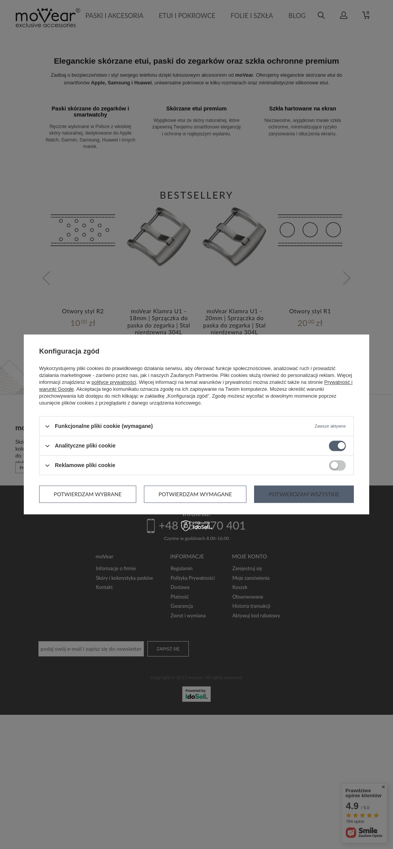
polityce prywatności (114, 382)
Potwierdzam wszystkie (304, 494)
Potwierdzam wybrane (88, 494)
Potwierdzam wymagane (195, 494)
